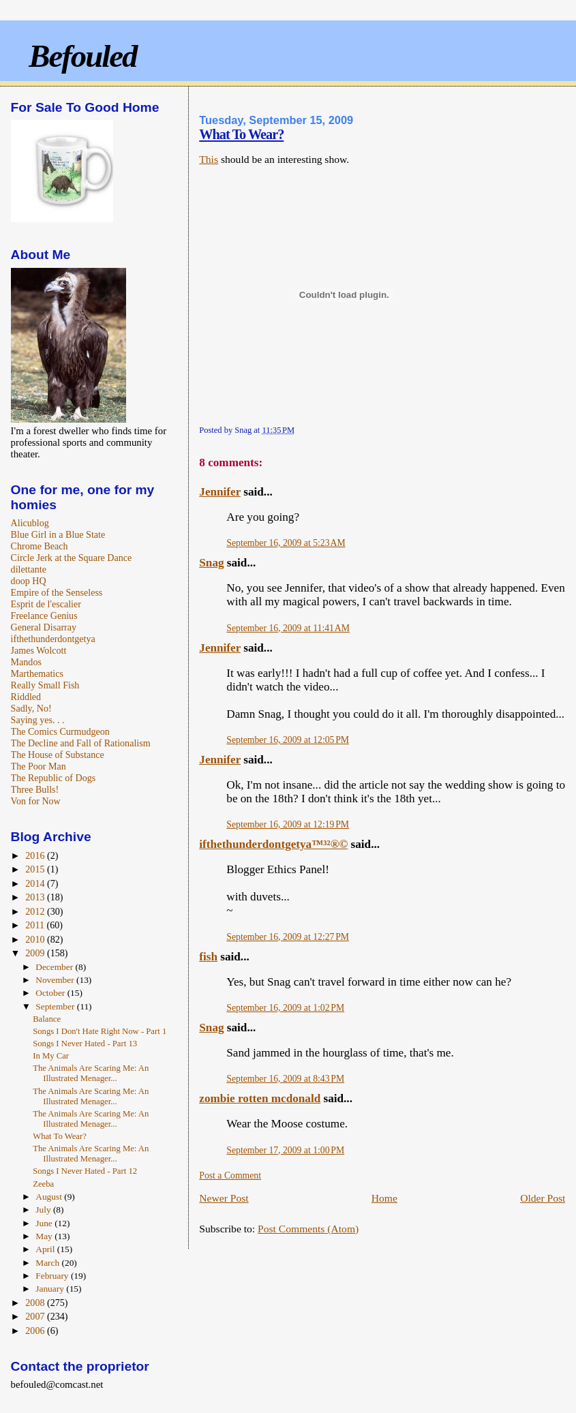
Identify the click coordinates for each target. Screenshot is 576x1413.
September (55, 1006)
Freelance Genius (44, 615)
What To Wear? (241, 134)
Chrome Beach (39, 546)
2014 (36, 883)
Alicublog (30, 522)
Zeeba (43, 1184)
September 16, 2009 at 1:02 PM (285, 1008)
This (208, 159)
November (55, 980)
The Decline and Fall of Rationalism (81, 743)
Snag (211, 562)
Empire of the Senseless (57, 592)
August (49, 1196)
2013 (36, 897)
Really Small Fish (45, 685)
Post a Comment (230, 1175)
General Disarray (43, 627)
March (48, 1263)
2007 (36, 1316)
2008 (36, 1302)
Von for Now (36, 800)
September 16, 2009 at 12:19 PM (287, 824)
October (51, 993)
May (45, 1236)
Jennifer (220, 491)
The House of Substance (57, 754)
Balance (47, 1019)
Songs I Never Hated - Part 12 (85, 1171)
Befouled (82, 56)
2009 (36, 952)
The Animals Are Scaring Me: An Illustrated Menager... (91, 1073)
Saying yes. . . (38, 719)
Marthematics (37, 673)
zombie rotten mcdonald (259, 1098)
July (44, 1209)
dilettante (28, 569)
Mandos (26, 661)
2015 (36, 869)
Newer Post (223, 1198)
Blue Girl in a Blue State (58, 534)
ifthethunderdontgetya (53, 638)
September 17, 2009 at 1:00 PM (285, 1150)
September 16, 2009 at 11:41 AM (288, 628)
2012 (36, 911)
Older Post (542, 1198)
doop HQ (28, 580)
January (50, 1288)
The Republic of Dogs (53, 777)
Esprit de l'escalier (46, 603)
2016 (36, 855)
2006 (36, 1330)
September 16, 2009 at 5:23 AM (285, 543)
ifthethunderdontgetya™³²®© (273, 844)
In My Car (51, 1056)
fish (208, 956)
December (55, 967)
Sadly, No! (31, 708)
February (53, 1276)
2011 (35, 925)
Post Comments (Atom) (308, 1228)
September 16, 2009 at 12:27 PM (287, 937)
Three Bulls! (35, 789)
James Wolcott (39, 650)
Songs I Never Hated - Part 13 (85, 1043)
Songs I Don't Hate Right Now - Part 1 (99, 1031)
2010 (36, 939)
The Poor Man (38, 766)
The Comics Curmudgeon (60, 731)
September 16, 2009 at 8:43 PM (285, 1079)
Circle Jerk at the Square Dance (71, 557)
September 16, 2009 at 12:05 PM (287, 740)
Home (384, 1198)
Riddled (26, 696)
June (45, 1223)
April (46, 1249)
